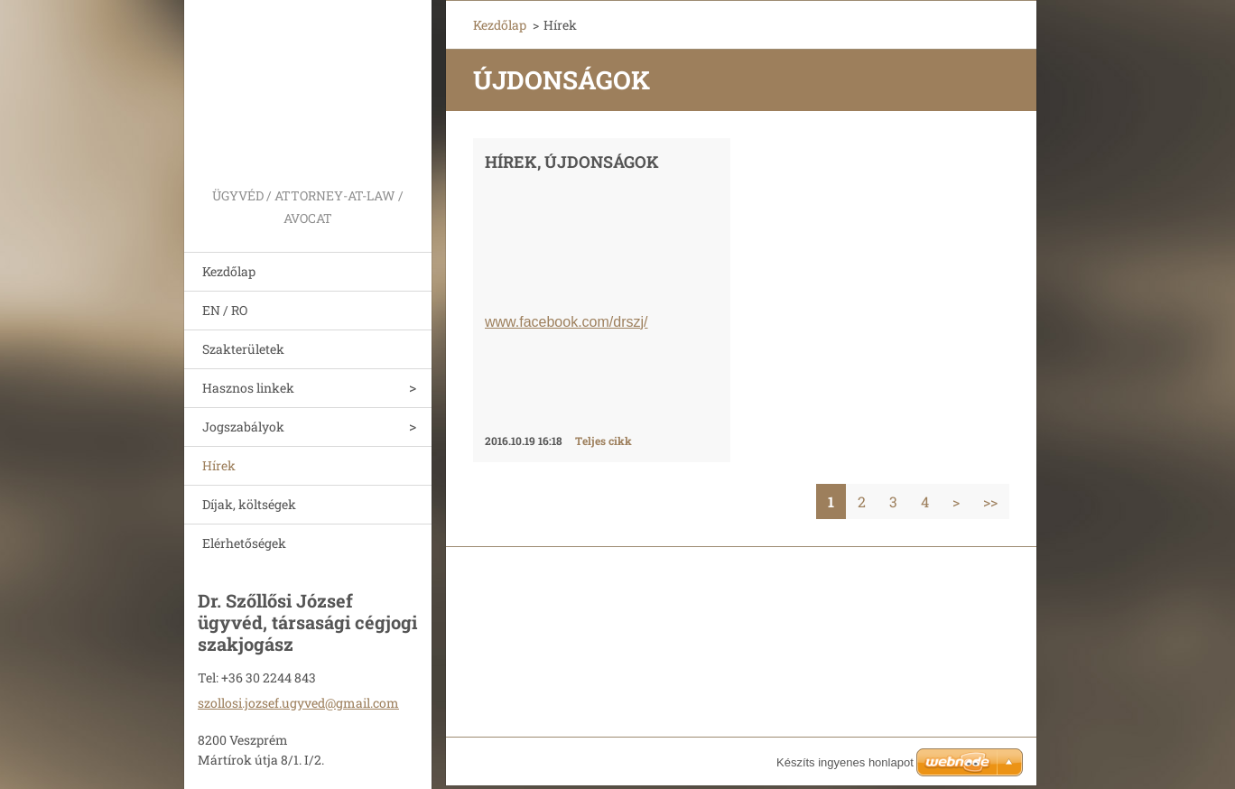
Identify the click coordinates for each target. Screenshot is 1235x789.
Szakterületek (243, 348)
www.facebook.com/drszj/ (566, 322)
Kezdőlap (228, 271)
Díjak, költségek (249, 504)
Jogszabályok (243, 426)
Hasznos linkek (248, 387)
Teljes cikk (603, 440)
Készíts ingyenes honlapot (845, 762)
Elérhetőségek (244, 543)
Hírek (219, 465)
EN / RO (224, 310)
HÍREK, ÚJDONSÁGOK (572, 161)
